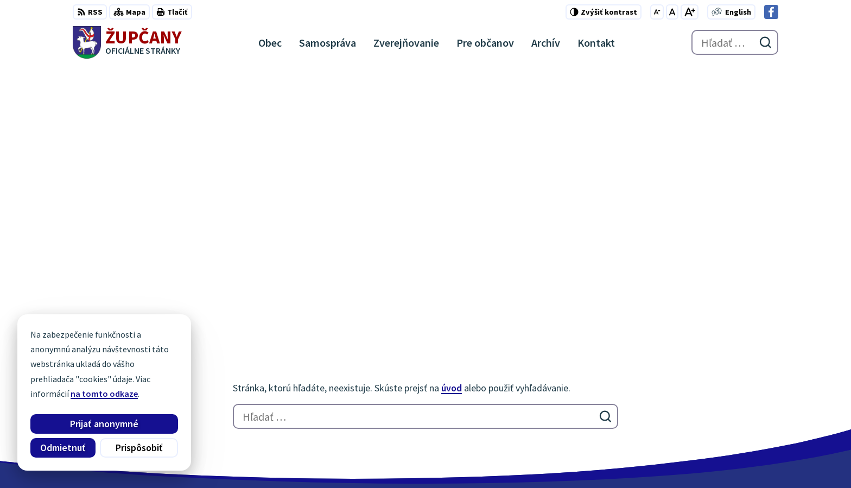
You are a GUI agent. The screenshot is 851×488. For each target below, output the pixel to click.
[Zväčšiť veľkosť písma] (689, 12)
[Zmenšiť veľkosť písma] (657, 12)
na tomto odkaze (104, 393)
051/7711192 (732, 383)
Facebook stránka (743, 409)
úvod (451, 127)
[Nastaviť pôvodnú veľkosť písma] (672, 12)
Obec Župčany (353, 458)
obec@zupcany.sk (743, 396)
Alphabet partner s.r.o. (214, 458)
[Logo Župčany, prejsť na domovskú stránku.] (127, 42)
